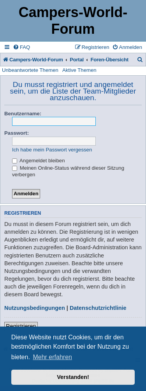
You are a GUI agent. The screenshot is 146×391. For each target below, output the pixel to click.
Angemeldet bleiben (38, 160)
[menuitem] (21, 47)
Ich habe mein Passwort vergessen (52, 150)
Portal (77, 60)
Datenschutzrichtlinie (98, 308)
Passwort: (16, 133)
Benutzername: (22, 113)
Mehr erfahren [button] (52, 357)
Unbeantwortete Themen (30, 70)
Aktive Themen (79, 70)
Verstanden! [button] (73, 377)
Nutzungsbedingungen (34, 308)
